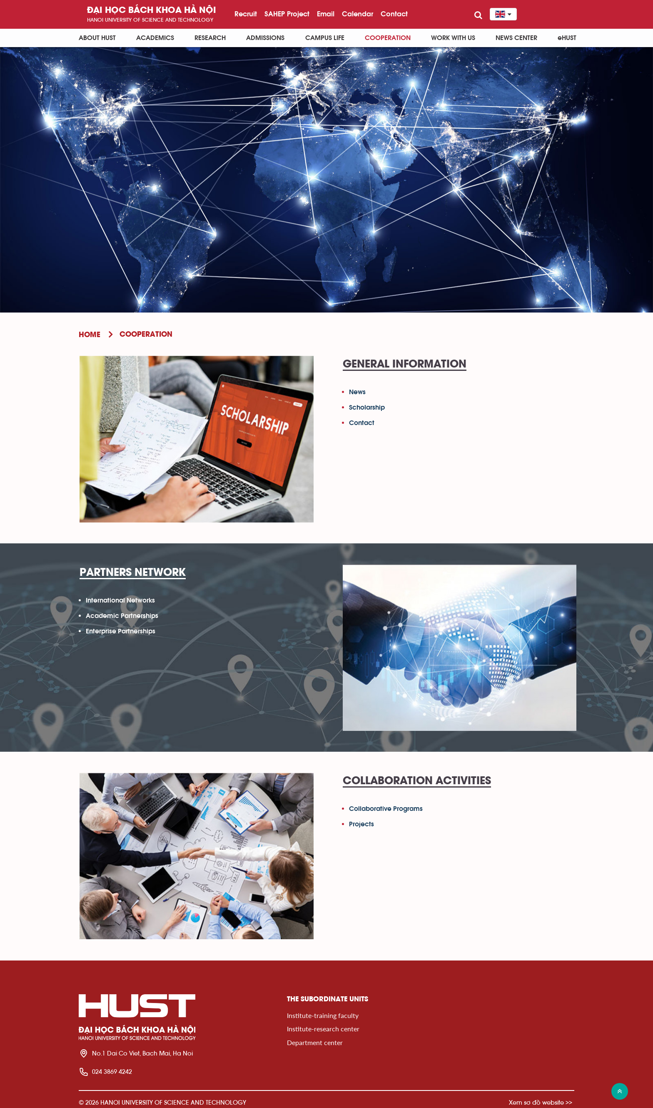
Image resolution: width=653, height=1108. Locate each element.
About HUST (97, 38)
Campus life (324, 38)
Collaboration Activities (417, 781)
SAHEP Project (286, 13)
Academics (155, 38)
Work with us (453, 38)
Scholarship (367, 407)
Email (325, 13)
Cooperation (388, 38)
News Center (516, 38)
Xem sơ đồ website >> (540, 1102)
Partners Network (133, 573)
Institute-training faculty (323, 1015)
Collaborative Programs (386, 808)
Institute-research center (323, 1029)
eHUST (567, 38)
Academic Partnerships (122, 616)
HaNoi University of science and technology (150, 20)
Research (210, 38)
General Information (404, 365)
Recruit (245, 13)
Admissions (265, 38)
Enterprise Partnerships (120, 631)
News (357, 392)
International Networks (120, 600)
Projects (361, 824)
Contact (394, 13)
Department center (315, 1042)
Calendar (357, 13)
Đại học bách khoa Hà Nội (151, 11)
